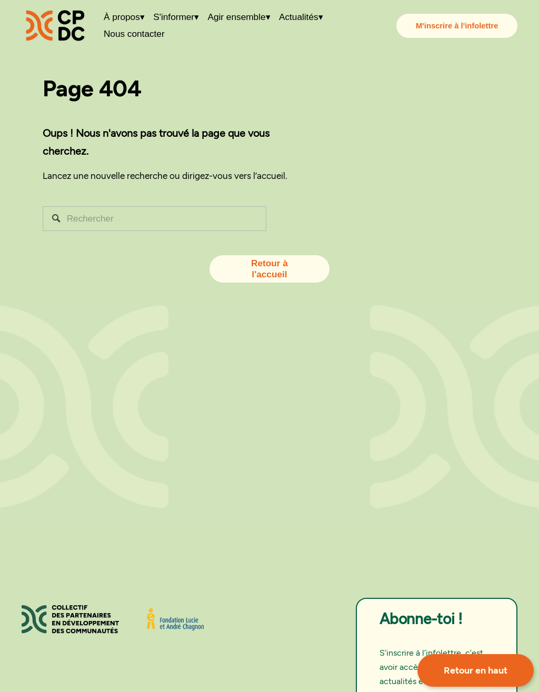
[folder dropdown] (124, 17)
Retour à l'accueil (269, 268)
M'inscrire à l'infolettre (457, 26)
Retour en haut (475, 670)
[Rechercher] (155, 218)
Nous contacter (134, 34)
